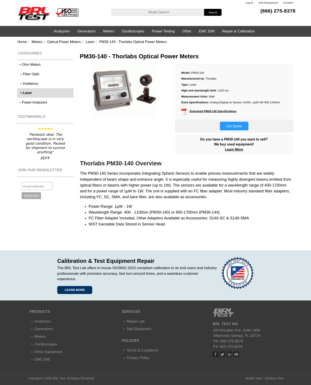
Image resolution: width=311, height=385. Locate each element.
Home (22, 42)
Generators (86, 31)
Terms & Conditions (142, 350)
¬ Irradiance (28, 83)
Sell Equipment (268, 2)
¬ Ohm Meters (29, 64)
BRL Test (59, 378)
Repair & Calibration (238, 31)
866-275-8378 (231, 341)
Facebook (215, 354)
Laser (90, 42)
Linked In (229, 354)
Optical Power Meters (64, 42)
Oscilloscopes (133, 31)
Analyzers (62, 31)
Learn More (234, 149)
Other (186, 31)
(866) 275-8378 (277, 11)
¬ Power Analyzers (32, 102)
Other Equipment (48, 352)
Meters (37, 42)
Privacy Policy (138, 358)
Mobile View (253, 378)
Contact (288, 2)
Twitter (222, 354)
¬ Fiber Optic (29, 74)
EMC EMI (206, 31)
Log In (249, 2)
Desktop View (274, 378)
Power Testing (163, 31)
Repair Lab (136, 321)
